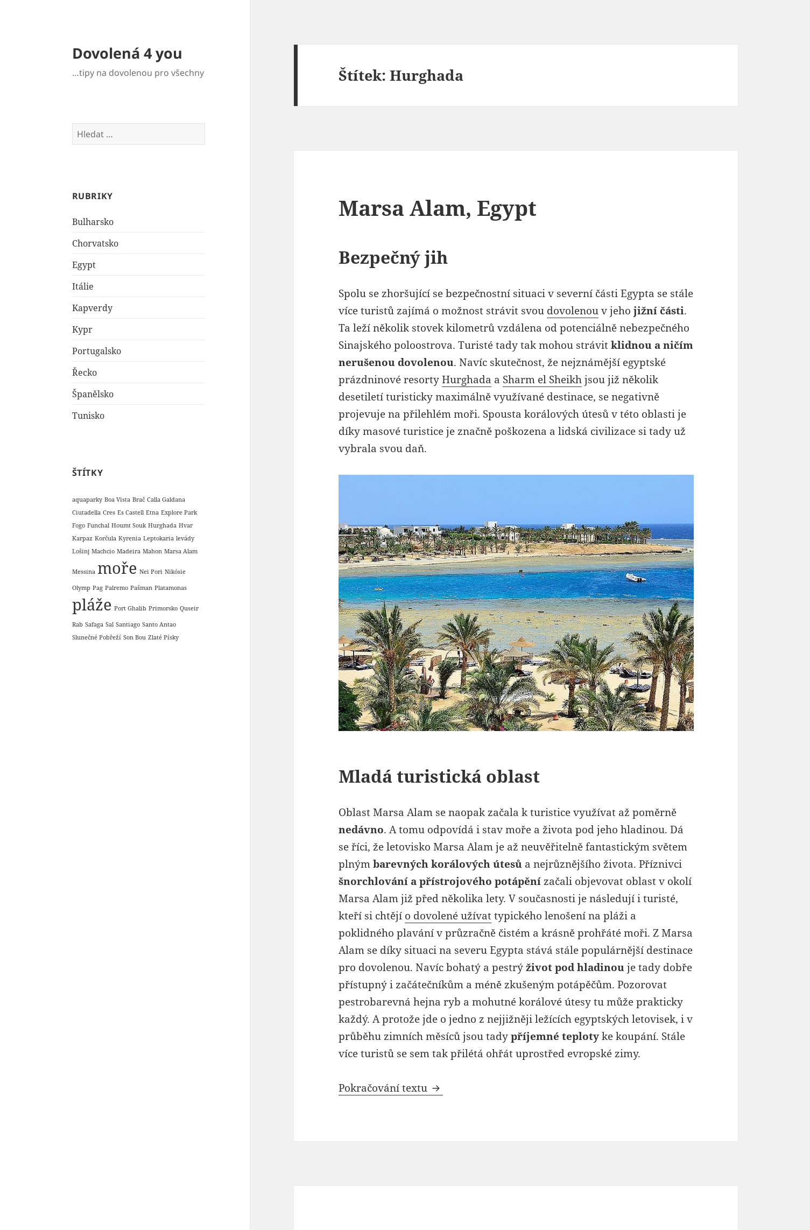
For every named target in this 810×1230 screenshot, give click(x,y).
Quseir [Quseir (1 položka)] (189, 608)
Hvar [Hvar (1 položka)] (186, 525)
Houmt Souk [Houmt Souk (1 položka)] (128, 525)
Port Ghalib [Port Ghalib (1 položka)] (130, 608)
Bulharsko (93, 222)
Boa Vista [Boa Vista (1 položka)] (117, 499)
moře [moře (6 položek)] (117, 568)
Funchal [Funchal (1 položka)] (98, 525)
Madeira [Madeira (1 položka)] (128, 551)
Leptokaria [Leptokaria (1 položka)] (158, 538)
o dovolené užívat (448, 916)
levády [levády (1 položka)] (185, 538)
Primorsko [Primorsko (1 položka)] (163, 608)
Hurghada (466, 379)
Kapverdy (92, 308)
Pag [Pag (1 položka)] (98, 588)
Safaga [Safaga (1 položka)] (94, 624)
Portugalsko (96, 351)
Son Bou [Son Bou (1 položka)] (134, 637)
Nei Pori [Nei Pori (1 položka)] (151, 571)
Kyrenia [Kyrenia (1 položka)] (129, 538)
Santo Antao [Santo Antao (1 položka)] (159, 624)
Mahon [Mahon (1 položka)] (152, 551)
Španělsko (93, 394)
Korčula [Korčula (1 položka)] (105, 538)
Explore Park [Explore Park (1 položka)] (179, 512)
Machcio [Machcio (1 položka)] (103, 551)
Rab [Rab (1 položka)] (77, 624)
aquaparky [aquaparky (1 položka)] (87, 499)
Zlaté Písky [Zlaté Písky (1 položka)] (163, 637)
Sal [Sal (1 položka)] (109, 624)
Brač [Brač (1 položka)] (138, 499)
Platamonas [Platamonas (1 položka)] (170, 588)
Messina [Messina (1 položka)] (83, 571)
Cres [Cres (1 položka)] (109, 512)
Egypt (84, 265)
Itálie (83, 286)
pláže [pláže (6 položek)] (92, 604)
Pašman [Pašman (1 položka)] (141, 588)
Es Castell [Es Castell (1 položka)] (130, 512)
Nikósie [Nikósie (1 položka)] (175, 571)
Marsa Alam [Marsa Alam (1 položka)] (181, 551)
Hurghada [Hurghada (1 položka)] (162, 525)
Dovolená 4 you (127, 53)
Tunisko (88, 415)
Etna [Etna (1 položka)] (152, 512)
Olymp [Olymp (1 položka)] (81, 588)
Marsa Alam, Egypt (438, 207)
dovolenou (572, 311)
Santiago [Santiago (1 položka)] (128, 624)
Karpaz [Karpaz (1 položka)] (82, 538)
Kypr (82, 329)
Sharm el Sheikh (542, 379)
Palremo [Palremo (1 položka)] (116, 588)
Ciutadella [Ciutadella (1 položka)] (86, 512)
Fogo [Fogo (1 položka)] (78, 525)
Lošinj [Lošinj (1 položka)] (80, 551)
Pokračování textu (391, 1088)
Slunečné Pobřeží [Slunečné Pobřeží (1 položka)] (96, 637)
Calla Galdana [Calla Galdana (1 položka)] (166, 499)
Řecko (84, 372)
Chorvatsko (95, 243)
